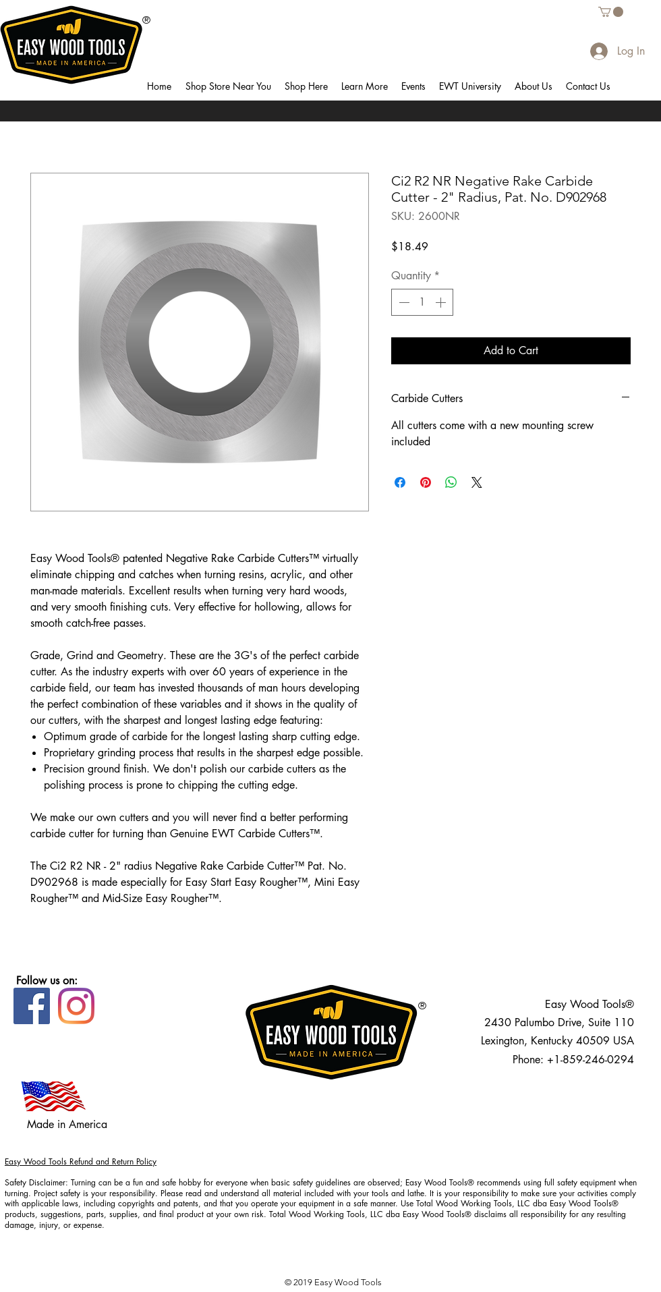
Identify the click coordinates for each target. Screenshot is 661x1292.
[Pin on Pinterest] (426, 482)
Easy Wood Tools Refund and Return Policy (80, 1161)
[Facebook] (31, 1006)
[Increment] (441, 302)
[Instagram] (76, 1006)
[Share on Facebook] (400, 482)
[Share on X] (477, 482)
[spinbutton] (422, 302)
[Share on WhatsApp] (451, 482)
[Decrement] (402, 302)
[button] (228, 86)
